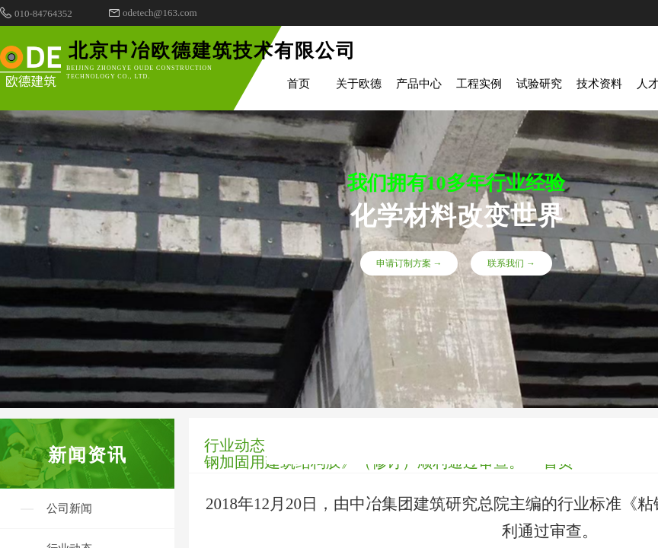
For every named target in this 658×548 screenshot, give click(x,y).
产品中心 (419, 83)
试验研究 (539, 83)
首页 (298, 83)
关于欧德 (359, 83)
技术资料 (599, 83)
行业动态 (234, 445)
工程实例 (479, 83)
